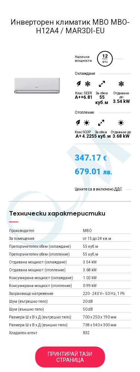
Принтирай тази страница (70, 357)
